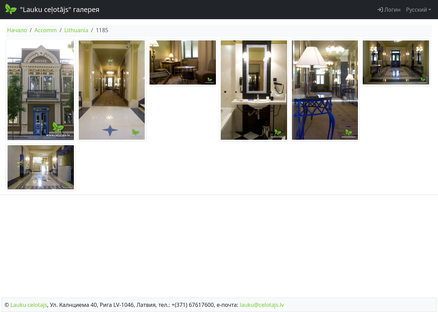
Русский (416, 9)
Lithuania (76, 30)
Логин (389, 9)
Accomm (46, 30)
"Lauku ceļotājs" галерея (52, 9)
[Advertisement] (219, 244)
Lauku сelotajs (28, 305)
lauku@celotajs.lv (262, 305)
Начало (17, 30)
